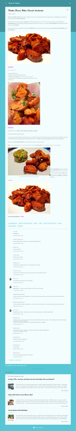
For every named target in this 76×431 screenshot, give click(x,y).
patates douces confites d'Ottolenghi (43, 21)
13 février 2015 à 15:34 (18, 251)
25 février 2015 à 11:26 (18, 314)
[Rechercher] (70, 4)
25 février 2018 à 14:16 (18, 324)
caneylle (15, 255)
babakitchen (15, 270)
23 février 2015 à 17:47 (18, 298)
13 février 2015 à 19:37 (18, 259)
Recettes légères (12, 226)
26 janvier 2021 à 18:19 (18, 349)
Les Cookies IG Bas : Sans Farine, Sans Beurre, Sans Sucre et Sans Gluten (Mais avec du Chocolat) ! (31, 379)
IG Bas (40, 223)
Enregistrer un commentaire (15, 360)
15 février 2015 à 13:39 (18, 274)
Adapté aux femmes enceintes (25, 223)
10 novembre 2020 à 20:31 (19, 341)
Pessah (59, 223)
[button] (67, 10)
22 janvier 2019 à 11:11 (18, 333)
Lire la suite (64, 390)
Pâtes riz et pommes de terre (50, 223)
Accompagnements (12, 223)
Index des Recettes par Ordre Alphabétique (17, 410)
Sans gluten (20, 226)
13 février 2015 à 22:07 (18, 267)
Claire (14, 278)
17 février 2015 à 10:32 (18, 282)
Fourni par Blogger (38, 427)
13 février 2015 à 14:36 (18, 235)
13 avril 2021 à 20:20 (17, 356)
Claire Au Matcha (14, 3)
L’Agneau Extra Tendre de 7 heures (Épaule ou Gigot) (20, 395)
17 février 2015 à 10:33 (18, 290)
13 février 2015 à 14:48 (18, 243)
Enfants (35, 223)
